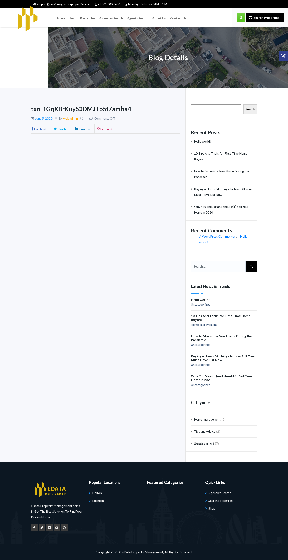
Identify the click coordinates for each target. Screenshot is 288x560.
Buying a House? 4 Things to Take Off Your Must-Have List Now (223, 191)
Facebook (38, 129)
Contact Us (174, 17)
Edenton (98, 500)
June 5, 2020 (43, 118)
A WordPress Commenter (217, 236)
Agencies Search (109, 17)
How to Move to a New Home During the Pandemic (221, 174)
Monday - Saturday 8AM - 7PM (146, 4)
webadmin (70, 118)
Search (250, 109)
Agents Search (134, 17)
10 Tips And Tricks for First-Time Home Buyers (220, 156)
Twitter (60, 129)
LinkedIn (82, 129)
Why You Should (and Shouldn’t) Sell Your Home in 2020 (221, 209)
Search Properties (81, 17)
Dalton (97, 493)
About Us (155, 17)
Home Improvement (204, 324)
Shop (211, 508)
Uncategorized (200, 304)
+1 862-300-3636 (107, 4)
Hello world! (202, 141)
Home (61, 17)
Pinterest (105, 129)
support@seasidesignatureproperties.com (61, 4)
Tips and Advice (204, 431)
